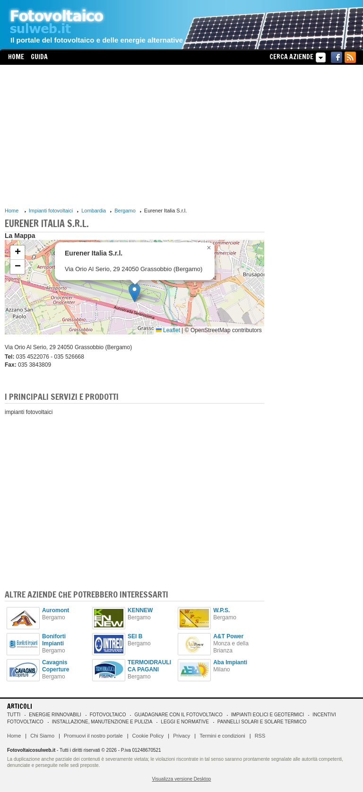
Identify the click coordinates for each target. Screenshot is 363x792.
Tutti (13, 714)
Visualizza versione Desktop (181, 779)
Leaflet (168, 330)
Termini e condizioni (222, 736)
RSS (260, 736)
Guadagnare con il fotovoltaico (178, 714)
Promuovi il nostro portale (93, 736)
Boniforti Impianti (54, 640)
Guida (39, 57)
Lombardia (93, 210)
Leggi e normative (185, 721)
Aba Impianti (230, 662)
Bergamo (125, 210)
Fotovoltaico (108, 714)
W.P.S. (221, 610)
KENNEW (140, 610)
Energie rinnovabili (55, 714)
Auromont (55, 610)
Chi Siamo (42, 736)
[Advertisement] (134, 136)
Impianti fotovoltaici (51, 210)
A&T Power (228, 636)
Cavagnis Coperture (55, 666)
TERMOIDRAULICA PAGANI (149, 666)
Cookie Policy (148, 736)
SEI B (135, 636)
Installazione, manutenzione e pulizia (102, 721)
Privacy (181, 736)
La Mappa (20, 235)
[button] (134, 292)
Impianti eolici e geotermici (267, 714)
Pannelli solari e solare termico (262, 721)
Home (16, 57)
